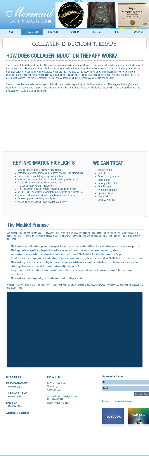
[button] (74, 121)
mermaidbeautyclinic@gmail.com (62, 396)
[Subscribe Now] (141, 394)
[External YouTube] (74, 329)
